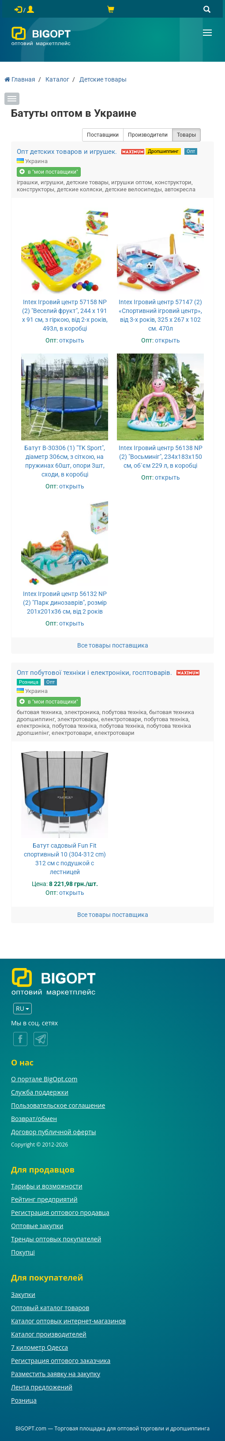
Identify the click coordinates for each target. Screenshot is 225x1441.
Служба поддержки (39, 1092)
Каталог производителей (48, 1334)
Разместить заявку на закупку (55, 1374)
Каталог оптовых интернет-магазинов (68, 1321)
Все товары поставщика (112, 645)
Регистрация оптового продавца (60, 1212)
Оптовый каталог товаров (50, 1307)
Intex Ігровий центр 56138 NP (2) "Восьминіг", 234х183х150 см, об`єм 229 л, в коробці (160, 456)
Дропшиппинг (163, 151)
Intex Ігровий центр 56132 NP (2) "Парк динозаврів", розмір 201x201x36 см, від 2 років (65, 602)
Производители (148, 135)
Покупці (23, 1252)
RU (22, 1008)
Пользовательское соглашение (58, 1105)
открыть (71, 340)
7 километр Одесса (39, 1347)
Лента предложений (41, 1387)
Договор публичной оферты (53, 1132)
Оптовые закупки (37, 1225)
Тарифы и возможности (46, 1186)
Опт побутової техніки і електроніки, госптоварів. (94, 673)
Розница (28, 682)
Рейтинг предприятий (44, 1199)
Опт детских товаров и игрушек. (67, 152)
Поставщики (103, 135)
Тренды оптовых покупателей (56, 1239)
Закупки (23, 1294)
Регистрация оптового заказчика (60, 1360)
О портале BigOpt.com (44, 1079)
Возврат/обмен (34, 1118)
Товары (186, 135)
